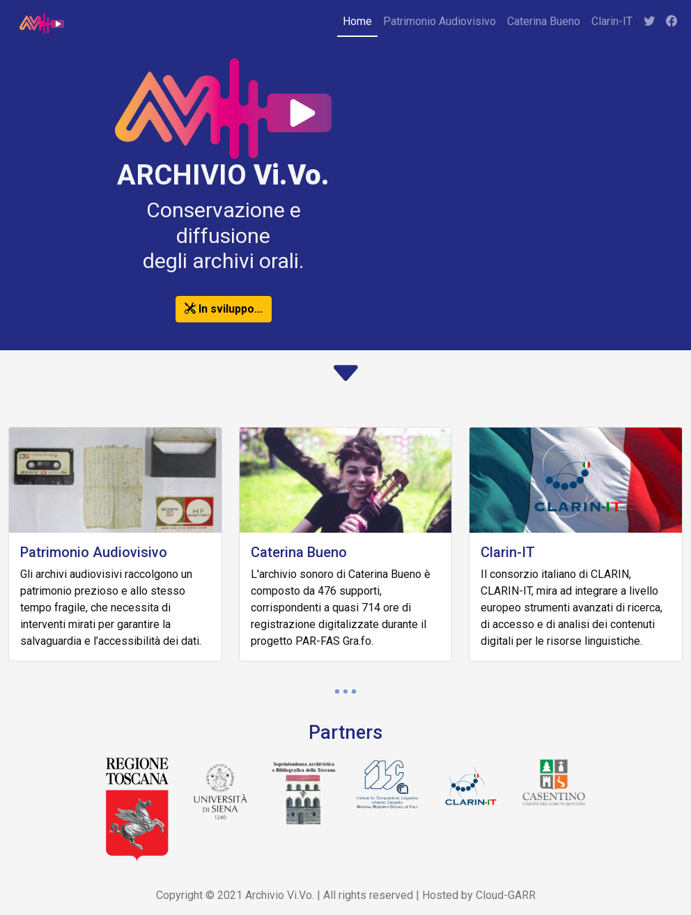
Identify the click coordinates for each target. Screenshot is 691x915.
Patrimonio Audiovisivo (439, 21)
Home (357, 21)
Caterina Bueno (543, 21)
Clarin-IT (611, 21)
